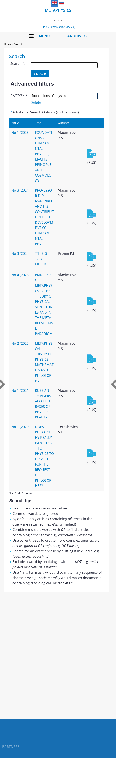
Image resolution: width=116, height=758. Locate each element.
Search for (18, 63)
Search (18, 44)
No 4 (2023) (20, 275)
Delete (36, 102)
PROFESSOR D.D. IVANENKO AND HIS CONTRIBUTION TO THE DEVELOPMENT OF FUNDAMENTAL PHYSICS (44, 217)
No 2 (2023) (20, 343)
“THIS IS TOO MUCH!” (41, 259)
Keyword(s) (19, 94)
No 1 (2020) (20, 426)
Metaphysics (58, 15)
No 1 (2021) (20, 390)
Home (7, 44)
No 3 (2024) (20, 190)
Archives (77, 36)
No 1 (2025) (20, 132)
